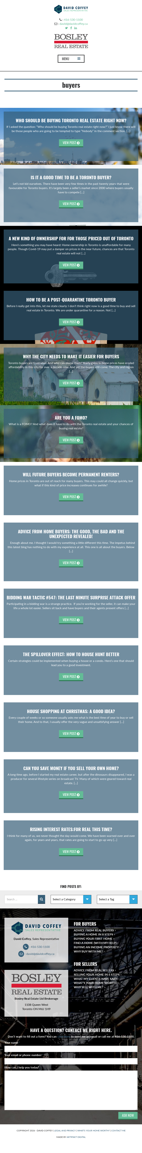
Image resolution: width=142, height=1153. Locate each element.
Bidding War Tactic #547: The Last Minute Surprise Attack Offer (71, 597)
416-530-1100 (73, 19)
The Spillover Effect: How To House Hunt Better (71, 654)
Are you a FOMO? (71, 418)
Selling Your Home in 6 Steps (97, 974)
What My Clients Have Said (95, 978)
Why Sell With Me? (88, 987)
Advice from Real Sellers (94, 970)
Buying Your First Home (93, 938)
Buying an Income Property (96, 947)
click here (63, 1036)
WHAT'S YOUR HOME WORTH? (93, 1130)
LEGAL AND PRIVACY (65, 1130)
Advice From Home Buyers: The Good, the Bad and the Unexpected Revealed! (71, 533)
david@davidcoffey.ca (74, 23)
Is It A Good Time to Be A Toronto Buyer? (71, 177)
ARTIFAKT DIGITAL (76, 1137)
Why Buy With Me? (88, 951)
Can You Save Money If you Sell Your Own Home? (71, 768)
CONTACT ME (118, 1130)
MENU (71, 59)
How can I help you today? (21, 1067)
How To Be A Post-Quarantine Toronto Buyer (71, 300)
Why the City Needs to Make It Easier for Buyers (71, 356)
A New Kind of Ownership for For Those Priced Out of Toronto (71, 238)
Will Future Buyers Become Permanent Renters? (71, 474)
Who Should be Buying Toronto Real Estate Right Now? (71, 120)
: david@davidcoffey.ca (36, 953)
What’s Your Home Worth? (95, 982)
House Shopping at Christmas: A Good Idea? (71, 711)
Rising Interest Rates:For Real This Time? (71, 829)
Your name (12, 1042)
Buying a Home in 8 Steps (93, 934)
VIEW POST (71, 142)
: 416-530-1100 (36, 946)
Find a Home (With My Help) (95, 943)
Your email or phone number (23, 1055)
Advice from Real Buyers (94, 930)
